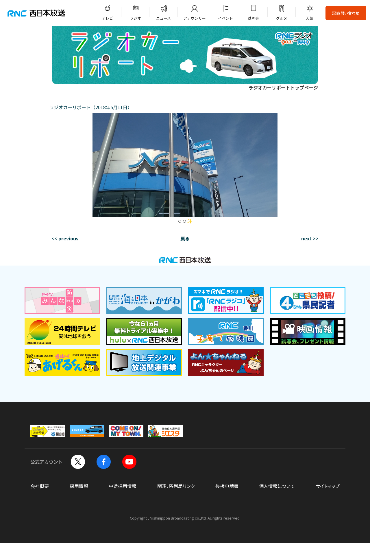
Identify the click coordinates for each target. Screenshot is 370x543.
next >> (310, 238)
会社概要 (39, 485)
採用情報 (79, 485)
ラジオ (135, 18)
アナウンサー (194, 18)
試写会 (253, 18)
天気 (309, 18)
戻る (185, 238)
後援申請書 (226, 485)
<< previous (64, 238)
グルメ (281, 18)
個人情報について (277, 485)
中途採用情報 (122, 485)
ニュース (163, 18)
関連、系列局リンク (176, 485)
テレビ (107, 18)
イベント (225, 18)
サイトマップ (328, 485)
